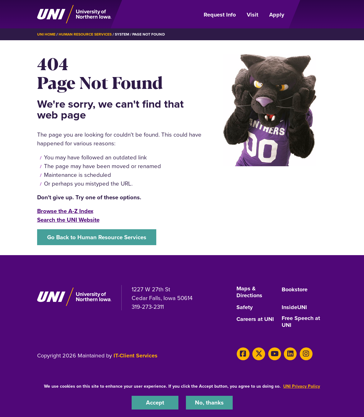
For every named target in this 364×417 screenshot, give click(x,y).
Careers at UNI (255, 319)
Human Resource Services (85, 34)
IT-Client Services (136, 356)
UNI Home (46, 34)
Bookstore (295, 289)
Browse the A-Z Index (65, 211)
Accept (155, 402)
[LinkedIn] (290, 353)
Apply (276, 15)
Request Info (220, 15)
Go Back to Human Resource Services (96, 237)
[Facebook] (243, 353)
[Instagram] (306, 353)
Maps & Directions (249, 292)
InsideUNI (294, 307)
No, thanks (209, 402)
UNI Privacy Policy (301, 386)
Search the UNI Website (68, 220)
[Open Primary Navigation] (309, 14)
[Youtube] (274, 353)
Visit (252, 15)
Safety (244, 307)
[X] (258, 353)
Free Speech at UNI (301, 322)
